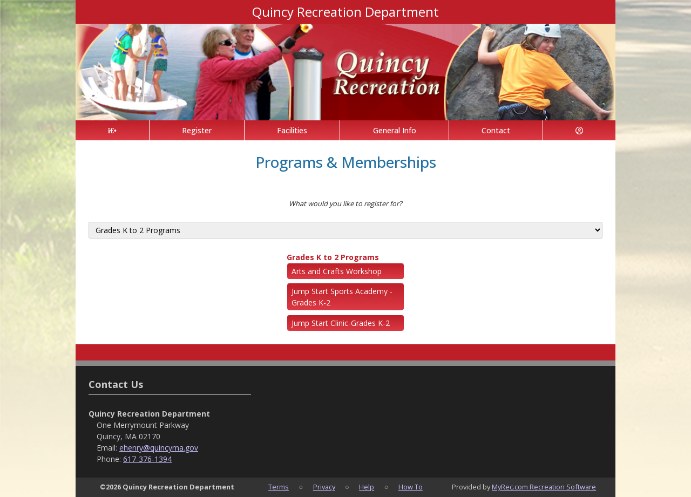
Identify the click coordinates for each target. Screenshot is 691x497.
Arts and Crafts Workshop (337, 271)
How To (410, 487)
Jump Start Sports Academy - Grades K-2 (342, 297)
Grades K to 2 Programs (333, 257)
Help (366, 487)
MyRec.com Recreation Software (544, 487)
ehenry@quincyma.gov (158, 447)
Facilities (292, 130)
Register (197, 130)
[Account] (579, 130)
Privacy (324, 487)
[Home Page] (112, 130)
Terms (278, 487)
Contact (496, 130)
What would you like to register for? (345, 203)
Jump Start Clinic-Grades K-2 (341, 323)
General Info (394, 130)
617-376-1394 (147, 459)
